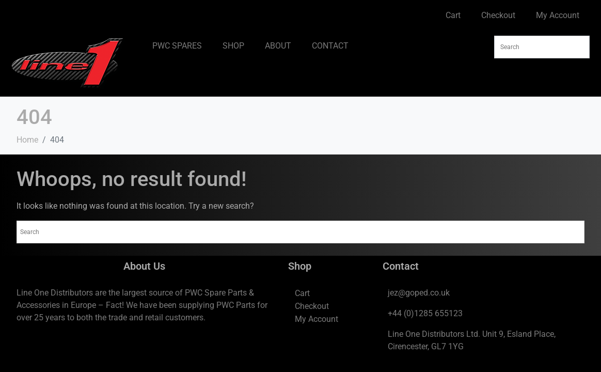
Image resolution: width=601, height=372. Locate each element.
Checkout (498, 15)
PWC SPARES (177, 46)
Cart (453, 15)
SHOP (233, 46)
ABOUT (278, 46)
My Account (557, 15)
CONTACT (330, 46)
